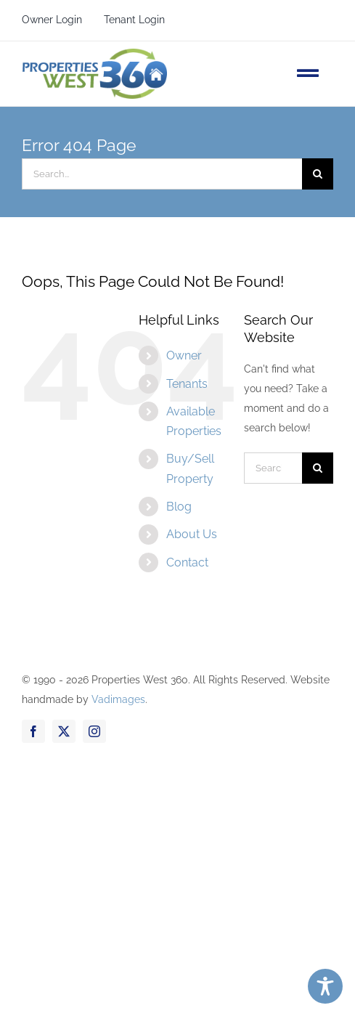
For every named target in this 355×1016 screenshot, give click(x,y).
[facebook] (33, 731)
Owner (184, 355)
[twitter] (64, 731)
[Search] (317, 174)
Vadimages (118, 699)
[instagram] (94, 731)
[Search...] (162, 174)
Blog (179, 506)
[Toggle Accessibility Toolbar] (325, 986)
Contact (187, 562)
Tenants (187, 384)
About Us (191, 534)
